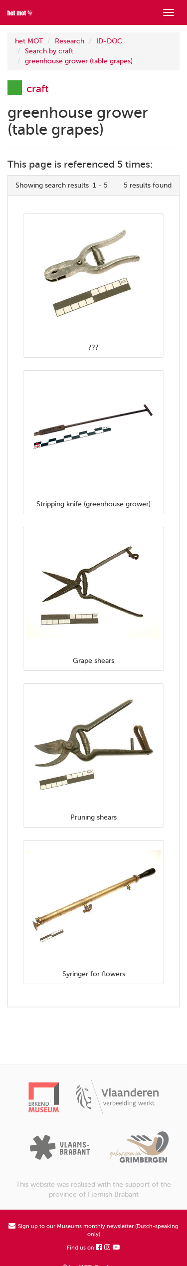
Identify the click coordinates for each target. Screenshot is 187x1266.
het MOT (29, 41)
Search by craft (49, 51)
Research (69, 41)
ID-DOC (109, 41)
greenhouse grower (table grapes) (79, 61)
